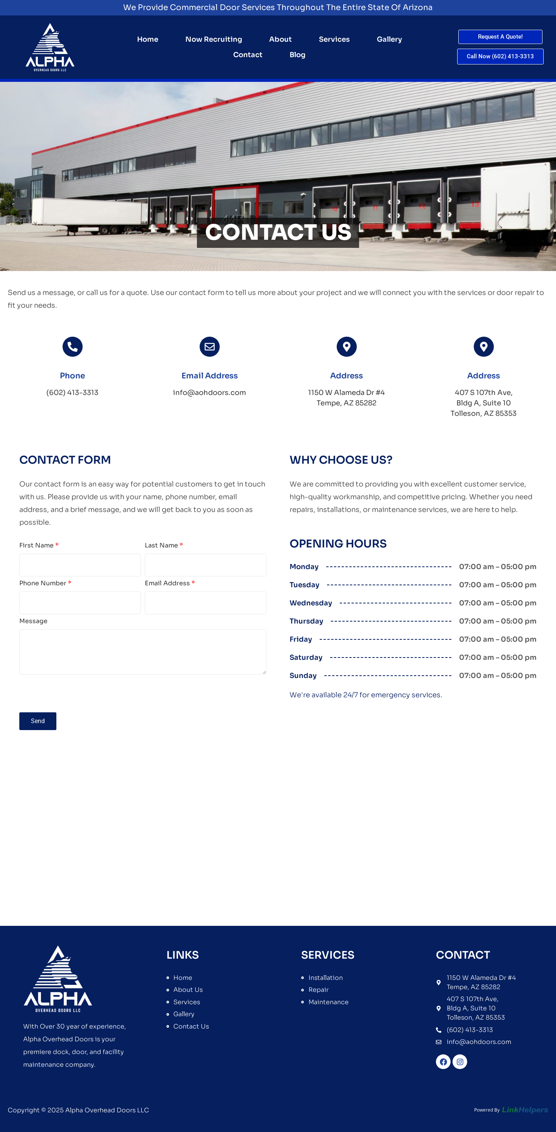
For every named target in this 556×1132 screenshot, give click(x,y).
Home (147, 39)
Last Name (164, 545)
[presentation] (78, 693)
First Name (39, 545)
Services (334, 39)
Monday (304, 567)
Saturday (306, 657)
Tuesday (304, 585)
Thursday (306, 621)
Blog (297, 55)
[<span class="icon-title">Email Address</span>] (210, 347)
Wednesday (311, 603)
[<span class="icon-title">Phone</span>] (73, 347)
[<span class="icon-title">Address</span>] (347, 347)
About (280, 39)
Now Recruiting (213, 39)
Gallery (389, 39)
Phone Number (45, 583)
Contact (248, 55)
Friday (301, 639)
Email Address (170, 583)
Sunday (303, 675)
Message (33, 621)
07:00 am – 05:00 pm (498, 567)
